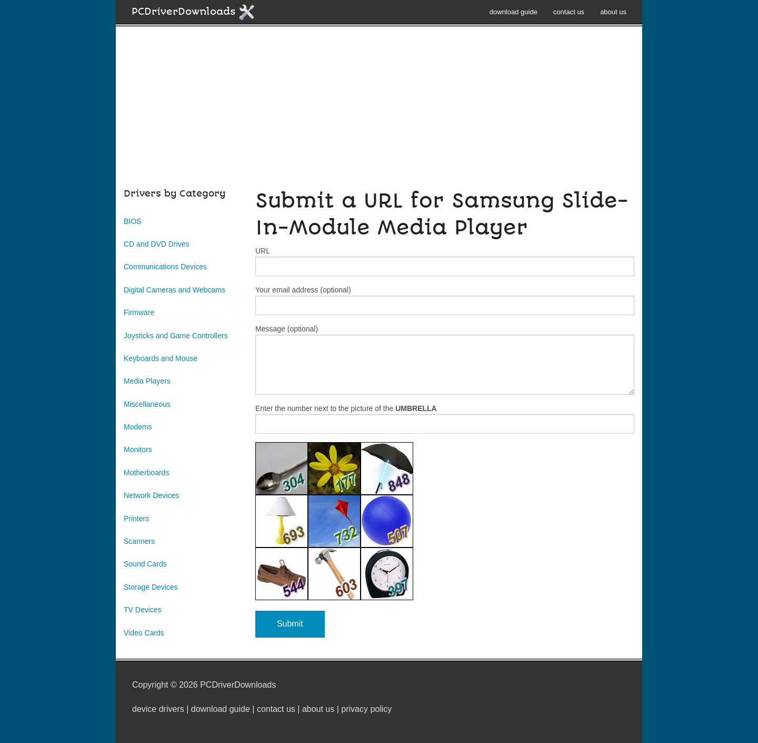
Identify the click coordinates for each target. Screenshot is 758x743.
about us (613, 12)
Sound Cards (145, 564)
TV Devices (143, 609)
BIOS (132, 221)
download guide (513, 12)
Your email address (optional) (444, 300)
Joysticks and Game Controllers (176, 335)
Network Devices (151, 495)
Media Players (147, 381)
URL (444, 261)
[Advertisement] (379, 113)
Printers (136, 518)
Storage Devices (151, 587)
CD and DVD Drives (156, 244)
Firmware (139, 312)
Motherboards (146, 472)
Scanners (139, 541)
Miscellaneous (147, 404)
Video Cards (144, 633)
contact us (568, 12)
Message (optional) (444, 360)
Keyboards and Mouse (160, 358)
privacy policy (366, 709)
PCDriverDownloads (193, 12)
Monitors (138, 449)
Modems (138, 427)
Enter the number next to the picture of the (444, 419)
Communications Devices (165, 266)
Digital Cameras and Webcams (174, 290)
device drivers (158, 709)
